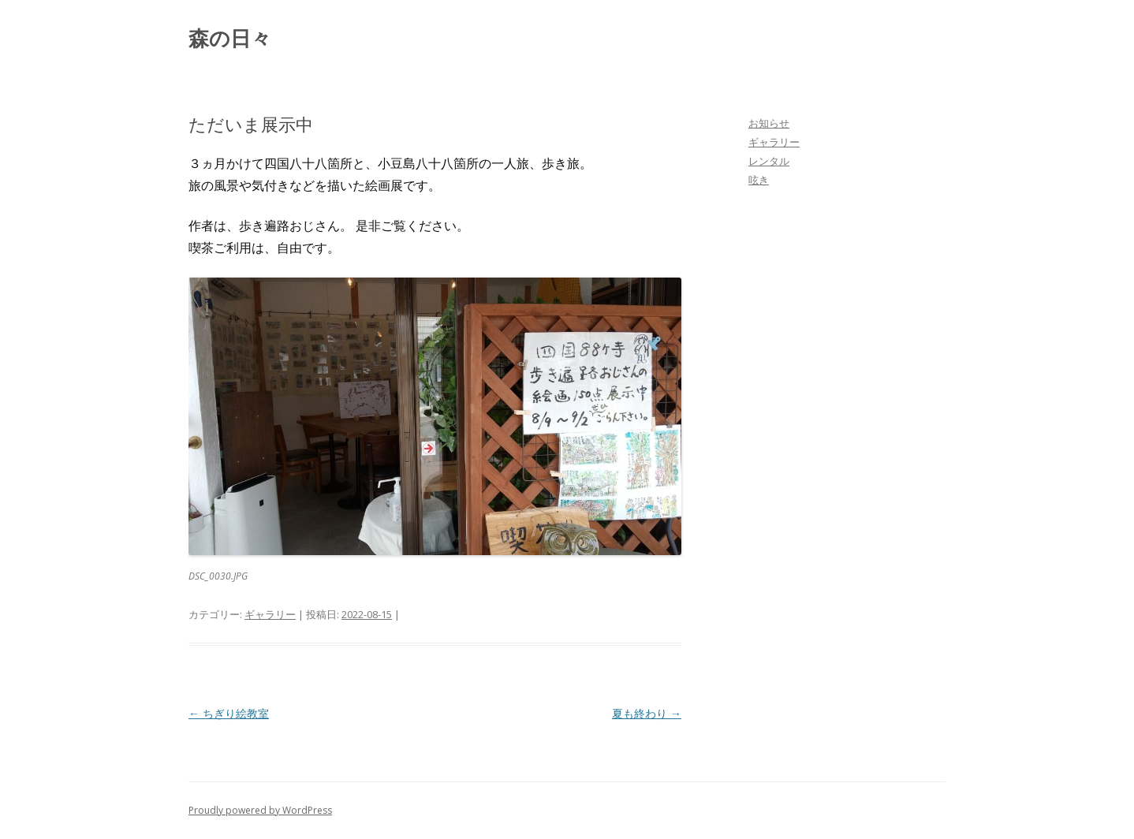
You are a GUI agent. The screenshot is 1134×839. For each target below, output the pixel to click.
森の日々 (229, 38)
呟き (758, 180)
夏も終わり (646, 713)
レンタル (768, 161)
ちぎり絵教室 (228, 713)
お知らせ (768, 123)
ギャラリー (270, 614)
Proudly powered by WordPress (260, 810)
